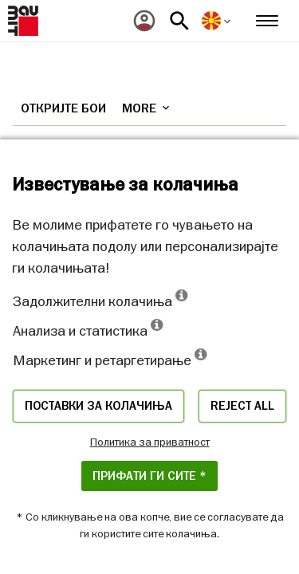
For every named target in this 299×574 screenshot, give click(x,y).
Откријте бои (63, 108)
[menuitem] (144, 21)
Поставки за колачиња (98, 406)
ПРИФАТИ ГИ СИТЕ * (149, 476)
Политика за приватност (150, 441)
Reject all (242, 406)
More (147, 108)
